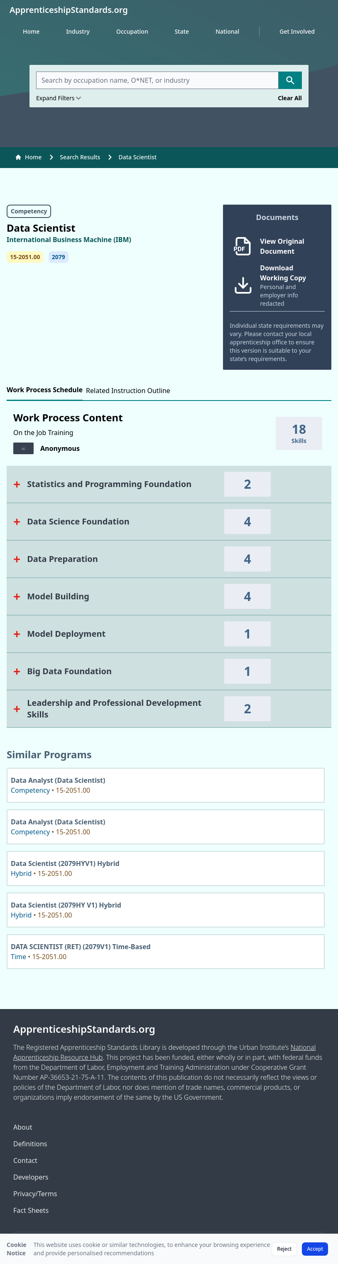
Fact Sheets (31, 1210)
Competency (29, 211)
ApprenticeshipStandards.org (84, 1029)
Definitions (30, 1143)
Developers (30, 1177)
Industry (78, 31)
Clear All (290, 98)
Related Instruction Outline (128, 390)
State (182, 31)
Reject (284, 1248)
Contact (25, 1160)
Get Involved (297, 31)
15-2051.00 (25, 257)
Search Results (80, 157)
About (22, 1127)
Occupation (132, 31)
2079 (58, 257)
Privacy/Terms (35, 1193)
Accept (315, 1248)
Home (31, 31)
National (227, 31)
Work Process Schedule (45, 389)
